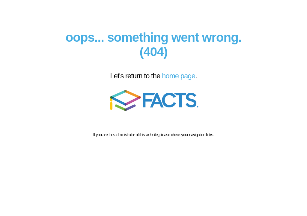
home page (178, 76)
